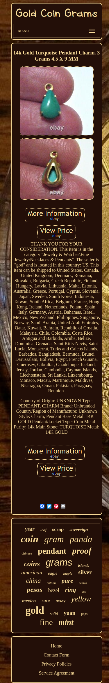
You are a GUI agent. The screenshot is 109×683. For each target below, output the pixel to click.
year (30, 529)
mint (66, 622)
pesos (34, 589)
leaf (43, 530)
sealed (83, 583)
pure (67, 580)
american (31, 572)
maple (67, 573)
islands (83, 565)
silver (85, 572)
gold (35, 610)
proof (82, 550)
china (33, 580)
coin (29, 539)
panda (81, 539)
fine (46, 622)
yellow (81, 599)
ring (70, 589)
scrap (58, 529)
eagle (52, 573)
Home (56, 645)
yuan (69, 613)
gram (54, 539)
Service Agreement (56, 672)
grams (59, 562)
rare (46, 600)
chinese (27, 553)
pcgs (84, 614)
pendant (52, 550)
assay (60, 601)
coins (32, 564)
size (84, 592)
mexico (29, 600)
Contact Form (56, 654)
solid (54, 614)
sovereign (78, 529)
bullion (51, 583)
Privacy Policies (57, 663)
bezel (53, 590)
